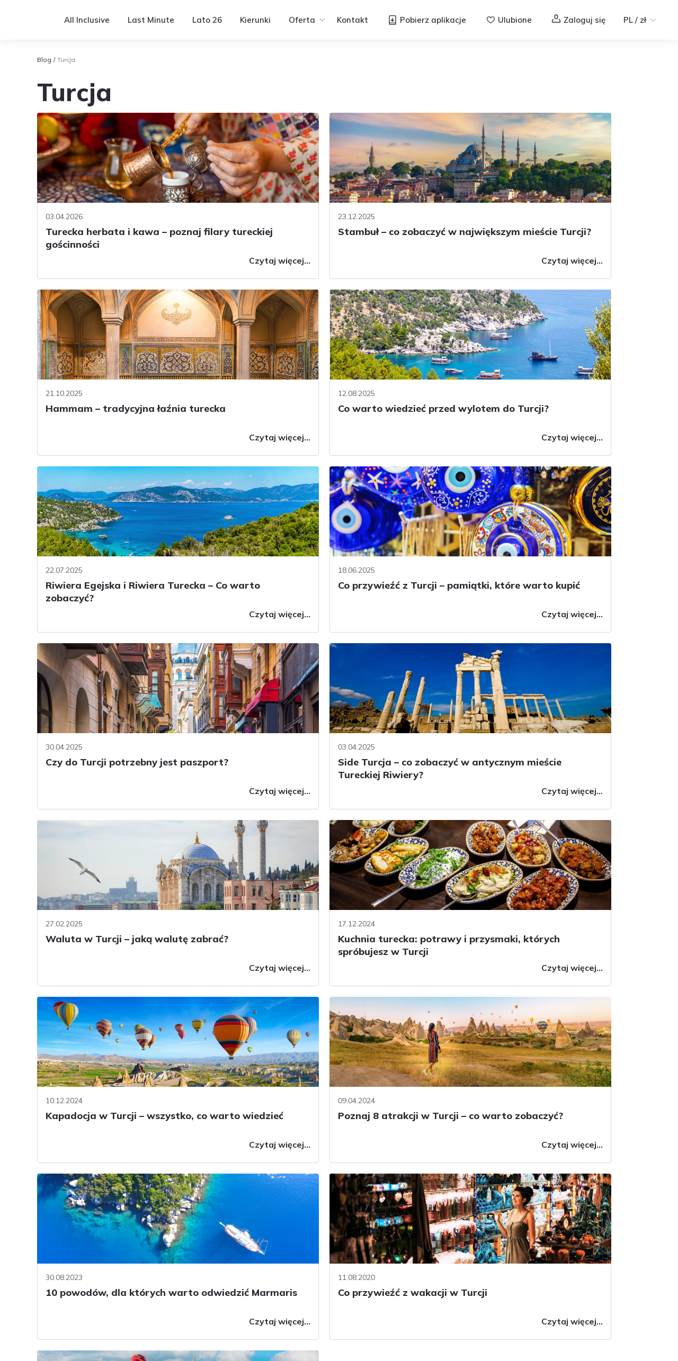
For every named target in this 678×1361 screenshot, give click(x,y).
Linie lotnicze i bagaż (208, 1218)
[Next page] (402, 1026)
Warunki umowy (199, 1167)
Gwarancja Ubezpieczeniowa (224, 1269)
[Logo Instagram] (565, 1173)
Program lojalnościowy (358, 1167)
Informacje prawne (350, 1306)
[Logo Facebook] (540, 1173)
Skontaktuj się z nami (86, 1191)
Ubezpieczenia (196, 1184)
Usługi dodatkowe (202, 1201)
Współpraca (129, 1306)
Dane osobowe (197, 1252)
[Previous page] (280, 1026)
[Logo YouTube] (591, 1173)
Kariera (82, 1306)
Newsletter (335, 1235)
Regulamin (533, 1350)
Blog (44, 60)
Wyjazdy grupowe (349, 1201)
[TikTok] (616, 1173)
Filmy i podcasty (465, 1167)
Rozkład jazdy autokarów (215, 1235)
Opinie (327, 1252)
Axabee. (218, 1322)
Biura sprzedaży (75, 1214)
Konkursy (332, 1218)
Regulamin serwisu (195, 1306)
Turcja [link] (66, 60)
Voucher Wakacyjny (352, 1184)
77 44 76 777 (71, 1237)
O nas (47, 1306)
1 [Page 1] (330, 1026)
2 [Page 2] (354, 1026)
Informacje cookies (272, 1306)
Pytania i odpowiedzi (85, 1167)
